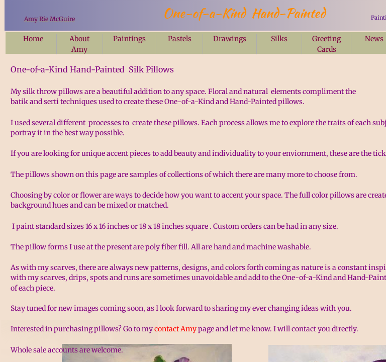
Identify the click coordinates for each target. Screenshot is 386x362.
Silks (279, 38)
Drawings (229, 38)
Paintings (129, 38)
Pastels (179, 38)
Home (33, 38)
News (374, 38)
